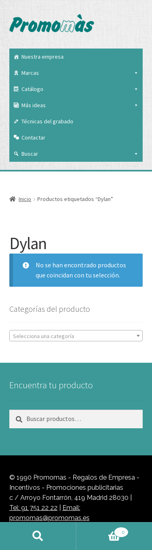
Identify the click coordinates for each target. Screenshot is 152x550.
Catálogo (80, 89)
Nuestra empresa (42, 56)
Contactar (33, 137)
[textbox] (76, 336)
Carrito (102, 530)
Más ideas (80, 105)
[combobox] (76, 335)
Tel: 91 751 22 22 (33, 508)
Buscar (80, 154)
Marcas (80, 73)
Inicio (25, 199)
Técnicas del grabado (47, 121)
